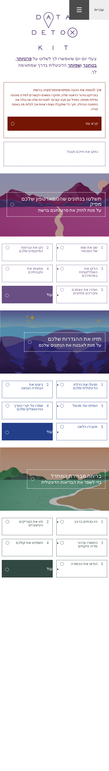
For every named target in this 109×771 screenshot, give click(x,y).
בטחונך (90, 65)
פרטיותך (24, 59)
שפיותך (74, 65)
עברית (99, 10)
